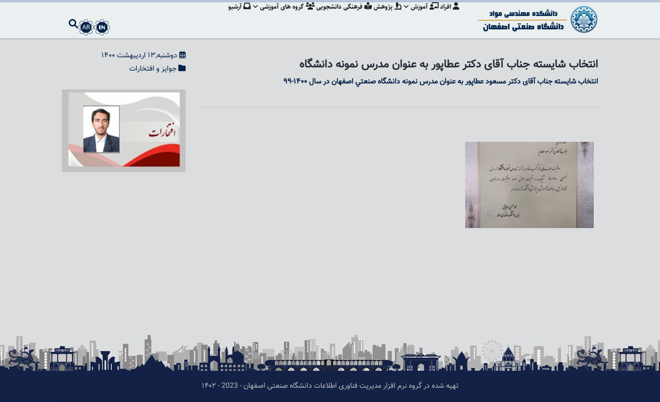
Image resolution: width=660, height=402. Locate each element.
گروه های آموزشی (279, 16)
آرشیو (233, 16)
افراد (449, 16)
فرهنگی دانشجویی (340, 16)
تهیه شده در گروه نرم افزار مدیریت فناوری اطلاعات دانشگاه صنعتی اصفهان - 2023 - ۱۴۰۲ (330, 386)
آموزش (419, 16)
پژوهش (385, 16)
